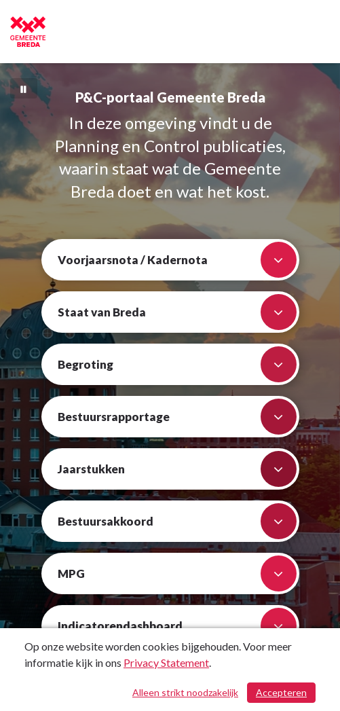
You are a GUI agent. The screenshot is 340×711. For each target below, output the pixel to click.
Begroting (177, 364)
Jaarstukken (177, 469)
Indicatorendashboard (177, 626)
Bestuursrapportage (177, 417)
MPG (177, 573)
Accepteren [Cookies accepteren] (281, 692)
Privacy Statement (166, 662)
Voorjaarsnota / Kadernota (177, 260)
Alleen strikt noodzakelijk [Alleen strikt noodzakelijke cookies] (185, 692)
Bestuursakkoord (177, 521)
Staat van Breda (177, 312)
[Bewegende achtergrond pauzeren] (23, 88)
